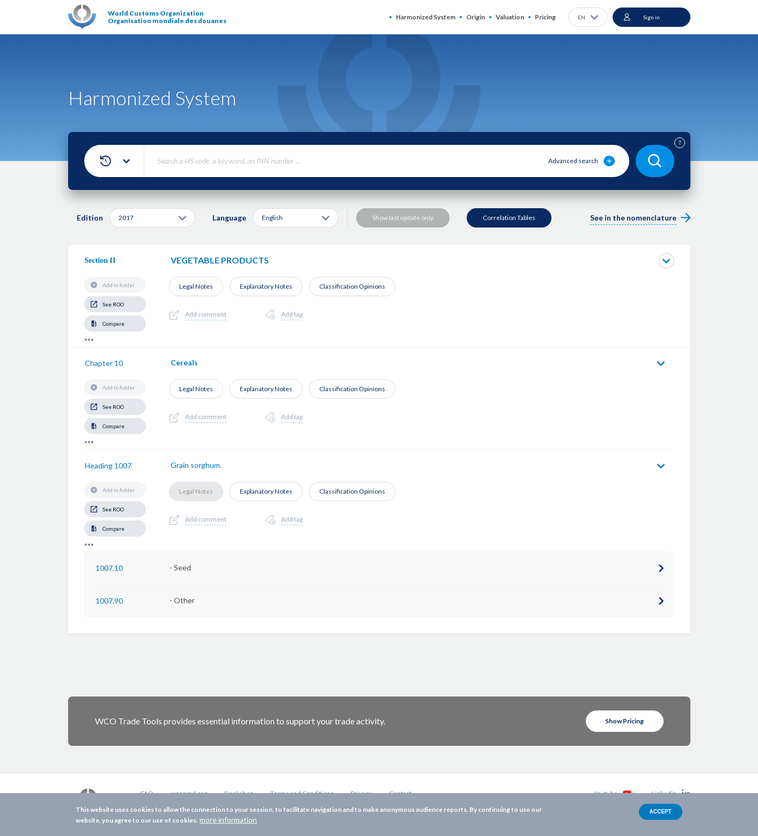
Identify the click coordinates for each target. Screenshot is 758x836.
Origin (475, 17)
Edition (90, 217)
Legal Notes (196, 286)
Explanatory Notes (266, 286)
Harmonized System (425, 17)
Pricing (545, 17)
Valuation (510, 17)
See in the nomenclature (633, 217)
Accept (661, 812)
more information (228, 819)
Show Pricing (624, 721)
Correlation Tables (509, 218)
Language (229, 217)
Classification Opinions (352, 286)
